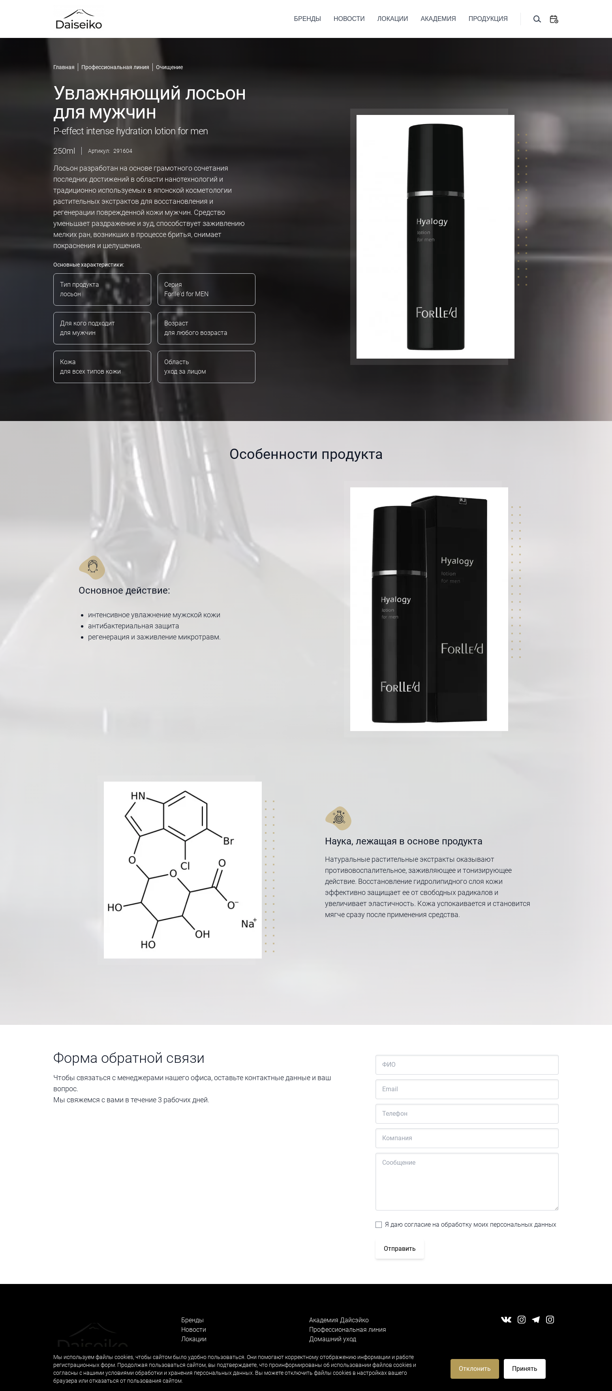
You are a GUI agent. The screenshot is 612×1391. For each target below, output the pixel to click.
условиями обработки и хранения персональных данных (179, 1373)
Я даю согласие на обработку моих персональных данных (470, 1224)
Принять (524, 1368)
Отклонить (475, 1368)
